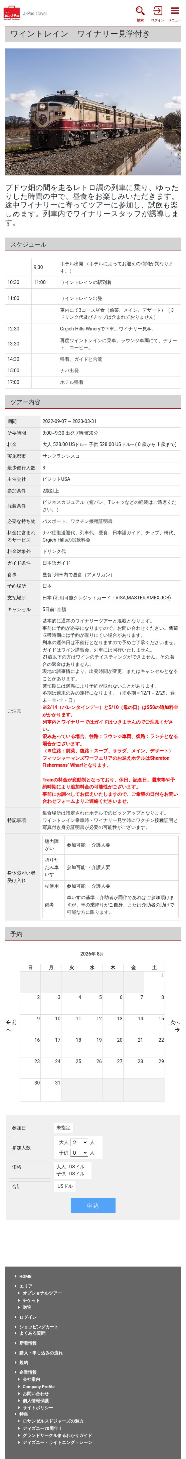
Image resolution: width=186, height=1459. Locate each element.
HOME (23, 1276)
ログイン (26, 1317)
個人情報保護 (33, 1400)
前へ (11, 1026)
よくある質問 (30, 1333)
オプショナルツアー (40, 1293)
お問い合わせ (33, 1393)
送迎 (24, 1307)
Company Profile (36, 1386)
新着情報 (26, 1343)
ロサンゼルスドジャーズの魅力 (50, 1421)
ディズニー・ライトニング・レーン (55, 1442)
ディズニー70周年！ (40, 1428)
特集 (21, 1414)
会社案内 (29, 1379)
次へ (175, 1026)
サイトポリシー (35, 1407)
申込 (93, 1205)
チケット (29, 1300)
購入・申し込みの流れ (39, 1352)
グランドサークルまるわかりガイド (55, 1435)
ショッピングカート (36, 1326)
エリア (23, 1286)
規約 (21, 1362)
